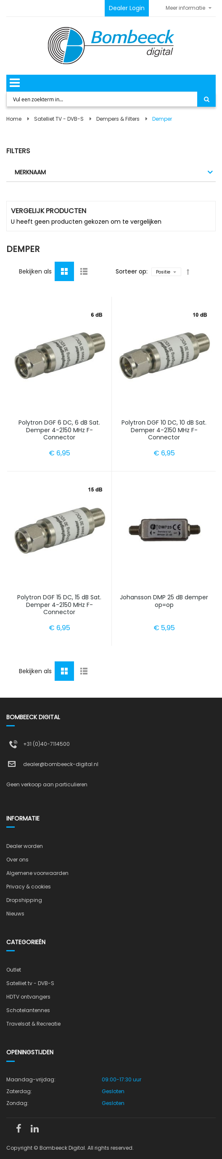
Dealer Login (127, 8)
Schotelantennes (28, 1010)
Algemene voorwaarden (37, 873)
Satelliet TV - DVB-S (59, 118)
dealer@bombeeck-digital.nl (60, 764)
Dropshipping (24, 900)
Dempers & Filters (118, 118)
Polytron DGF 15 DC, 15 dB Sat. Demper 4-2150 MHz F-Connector (59, 604)
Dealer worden (24, 846)
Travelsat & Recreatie (33, 1023)
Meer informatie (185, 7)
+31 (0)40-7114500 (46, 743)
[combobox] (102, 99)
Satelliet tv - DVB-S (30, 983)
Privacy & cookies (28, 886)
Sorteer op (131, 271)
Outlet (13, 969)
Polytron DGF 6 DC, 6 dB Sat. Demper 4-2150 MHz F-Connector (59, 429)
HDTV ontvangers (28, 996)
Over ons (17, 859)
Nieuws (15, 913)
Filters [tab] (18, 151)
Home (13, 118)
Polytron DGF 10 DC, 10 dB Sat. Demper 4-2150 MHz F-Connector (164, 429)
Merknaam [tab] (30, 172)
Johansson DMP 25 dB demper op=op (164, 601)
